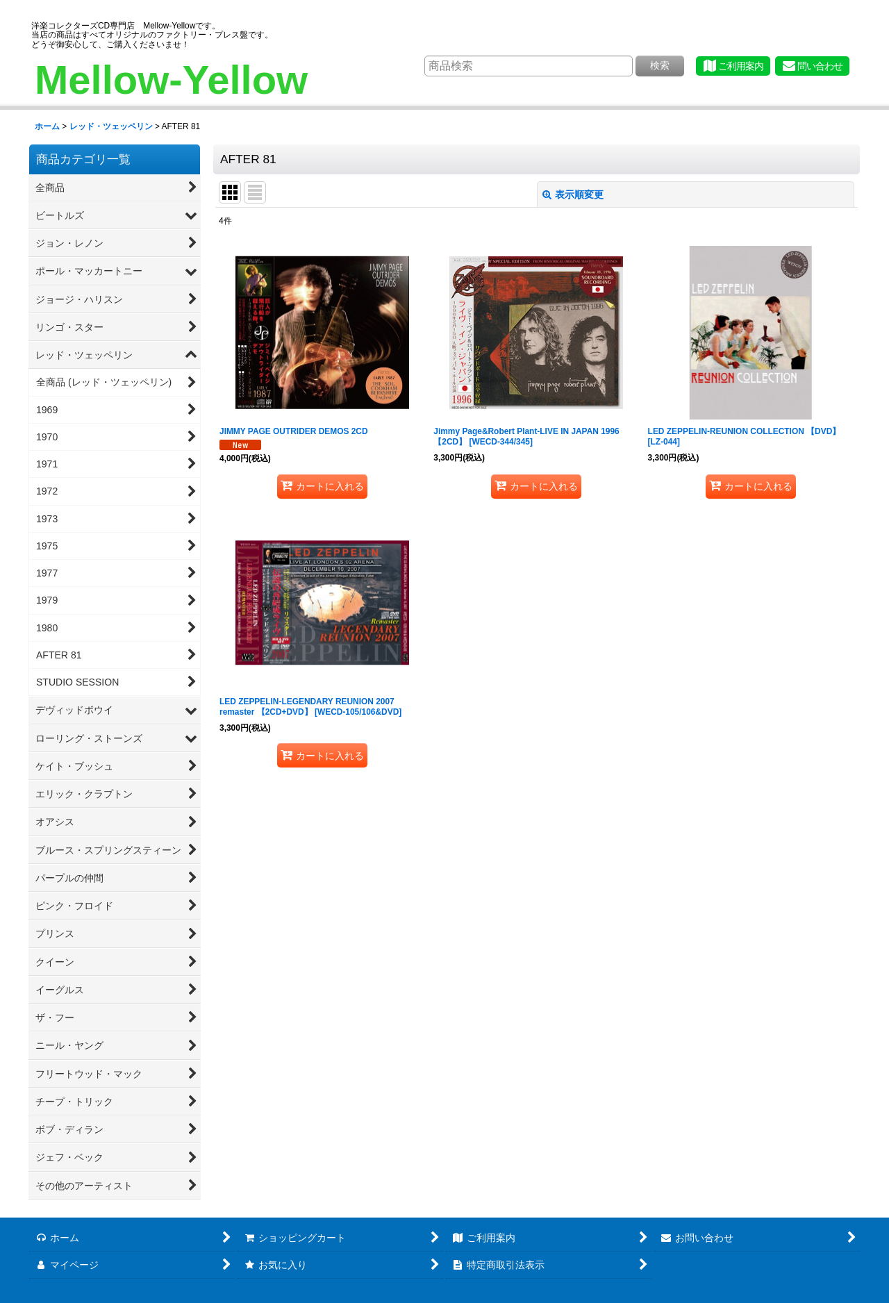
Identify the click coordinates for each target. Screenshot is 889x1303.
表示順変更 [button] (573, 194)
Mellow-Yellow (171, 79)
